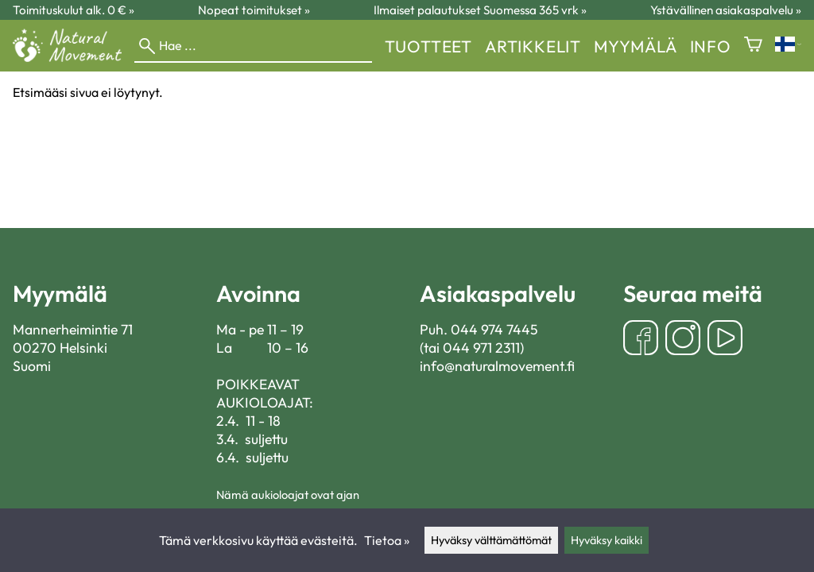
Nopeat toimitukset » (254, 9)
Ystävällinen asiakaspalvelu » (725, 9)
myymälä (635, 46)
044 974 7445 (494, 329)
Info (710, 46)
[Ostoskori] (753, 46)
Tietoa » (386, 540)
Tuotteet (428, 46)
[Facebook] (640, 339)
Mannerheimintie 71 (73, 329)
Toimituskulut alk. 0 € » (73, 9)
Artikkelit (533, 46)
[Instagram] (682, 339)
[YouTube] (724, 339)
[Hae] (253, 46)
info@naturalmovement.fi (497, 366)
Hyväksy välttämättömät (491, 540)
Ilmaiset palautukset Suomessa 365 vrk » (480, 9)
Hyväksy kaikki (606, 540)
